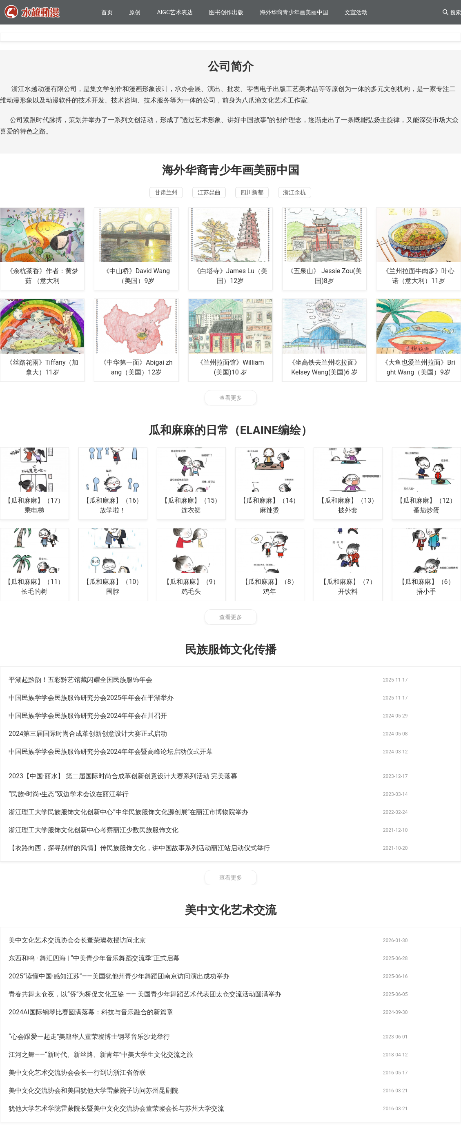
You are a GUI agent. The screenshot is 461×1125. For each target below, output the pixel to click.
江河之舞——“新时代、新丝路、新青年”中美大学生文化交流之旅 (101, 902)
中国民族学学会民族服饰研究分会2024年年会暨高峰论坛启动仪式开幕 (111, 720)
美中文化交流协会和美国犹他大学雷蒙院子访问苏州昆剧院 (93, 920)
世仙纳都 (69, 1012)
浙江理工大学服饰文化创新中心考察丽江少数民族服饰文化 (93, 756)
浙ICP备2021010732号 (29, 1100)
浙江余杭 (323, 195)
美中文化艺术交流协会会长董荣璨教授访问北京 (77, 848)
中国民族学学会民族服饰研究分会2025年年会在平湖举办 (317, 684)
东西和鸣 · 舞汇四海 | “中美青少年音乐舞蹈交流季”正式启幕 (320, 848)
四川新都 (261, 195)
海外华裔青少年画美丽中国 (294, 12)
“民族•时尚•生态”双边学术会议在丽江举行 (69, 738)
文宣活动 (356, 12)
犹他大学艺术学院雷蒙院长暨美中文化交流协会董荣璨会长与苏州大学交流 (342, 920)
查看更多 (230, 402)
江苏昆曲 (199, 195)
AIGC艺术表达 (175, 12)
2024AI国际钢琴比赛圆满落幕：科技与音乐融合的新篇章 (91, 884)
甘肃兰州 (138, 195)
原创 (134, 12)
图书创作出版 (226, 12)
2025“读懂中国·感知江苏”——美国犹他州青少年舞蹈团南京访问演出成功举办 (119, 866)
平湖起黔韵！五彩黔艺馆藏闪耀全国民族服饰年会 (80, 684)
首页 (107, 12)
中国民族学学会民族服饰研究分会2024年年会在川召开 (88, 702)
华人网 (17, 1012)
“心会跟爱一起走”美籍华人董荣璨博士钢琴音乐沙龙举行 (315, 884)
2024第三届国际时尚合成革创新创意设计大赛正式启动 (314, 702)
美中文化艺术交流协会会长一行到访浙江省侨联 (303, 902)
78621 (42, 1012)
